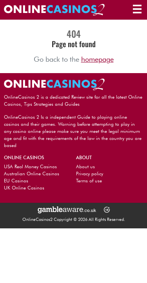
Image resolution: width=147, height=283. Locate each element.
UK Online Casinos (24, 188)
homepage (97, 59)
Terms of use (89, 181)
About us (85, 166)
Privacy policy (89, 173)
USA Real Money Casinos (30, 166)
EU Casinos (16, 181)
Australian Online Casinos (31, 173)
